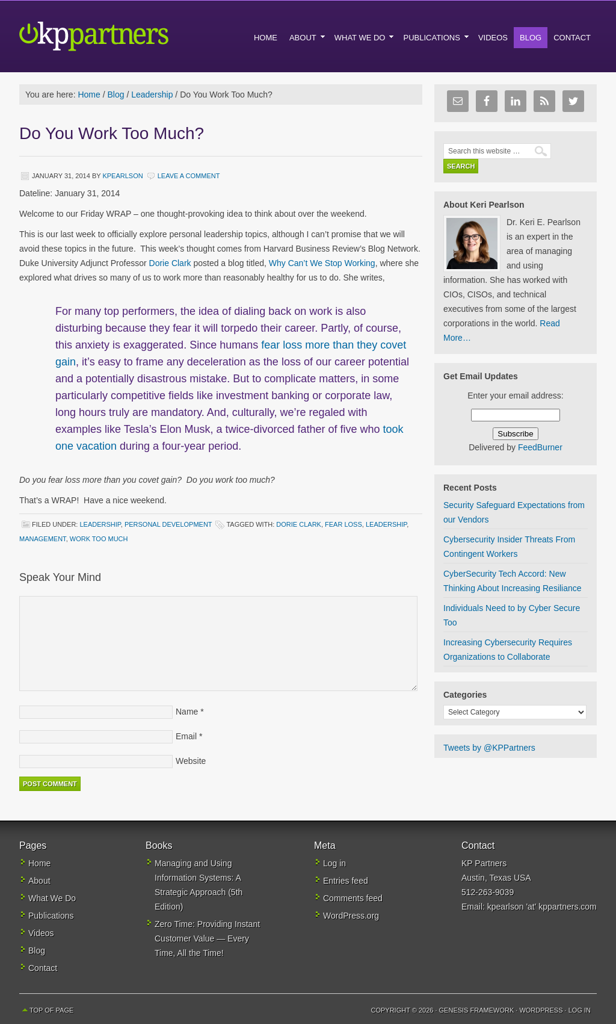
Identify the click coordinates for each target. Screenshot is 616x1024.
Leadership (99, 524)
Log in (334, 863)
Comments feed (353, 898)
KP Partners (121, 36)
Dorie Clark (170, 263)
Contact (42, 968)
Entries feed (345, 881)
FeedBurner (540, 447)
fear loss (343, 524)
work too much (99, 538)
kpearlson (122, 175)
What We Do (52, 898)
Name (187, 711)
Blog (36, 950)
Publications (51, 915)
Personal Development (168, 524)
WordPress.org (351, 915)
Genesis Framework (476, 1010)
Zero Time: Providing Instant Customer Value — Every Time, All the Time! (207, 938)
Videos (41, 933)
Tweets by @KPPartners (489, 747)
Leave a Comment (189, 175)
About (39, 881)
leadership (386, 524)
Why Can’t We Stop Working (320, 263)
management (42, 538)
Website (191, 761)
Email (186, 736)
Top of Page (51, 1010)
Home (39, 863)
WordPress (540, 1010)
